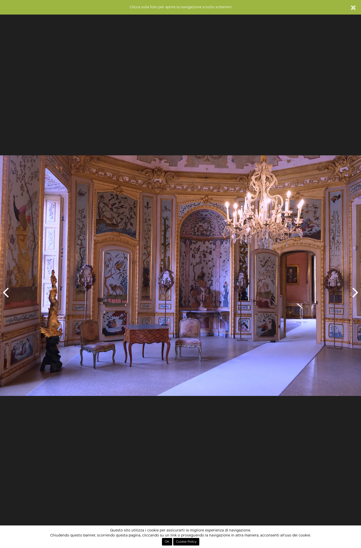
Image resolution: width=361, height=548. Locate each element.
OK (167, 541)
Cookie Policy (186, 541)
